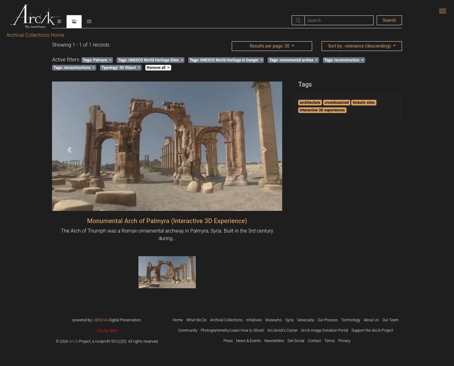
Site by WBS (107, 331)
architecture (310, 102)
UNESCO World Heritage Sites (150, 60)
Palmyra (97, 60)
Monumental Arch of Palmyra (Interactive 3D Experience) (167, 221)
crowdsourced (337, 102)
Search (389, 20)
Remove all (158, 67)
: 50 (270, 45)
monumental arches (293, 60)
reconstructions (74, 67)
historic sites (364, 102)
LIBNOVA (100, 320)
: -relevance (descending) (360, 45)
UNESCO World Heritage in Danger (226, 60)
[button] (69, 150)
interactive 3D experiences (322, 110)
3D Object (121, 67)
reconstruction (343, 60)
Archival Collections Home (35, 35)
